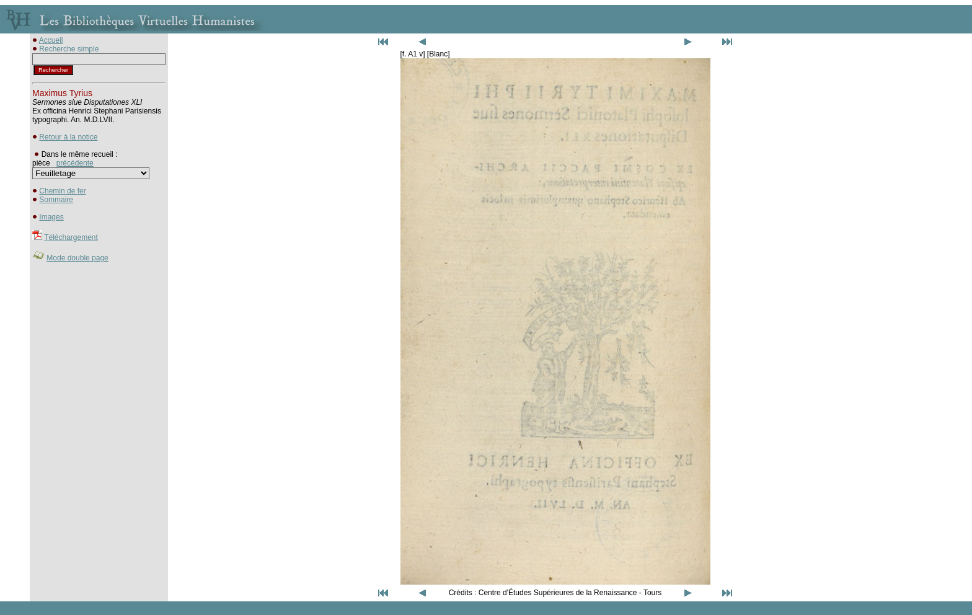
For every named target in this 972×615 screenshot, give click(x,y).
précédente (75, 163)
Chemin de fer (62, 191)
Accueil (51, 40)
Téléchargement (71, 237)
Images (51, 217)
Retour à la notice (68, 137)
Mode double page (77, 258)
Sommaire (56, 199)
